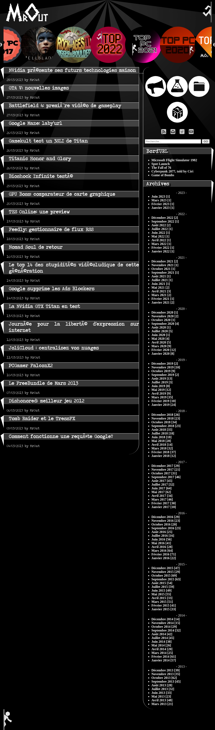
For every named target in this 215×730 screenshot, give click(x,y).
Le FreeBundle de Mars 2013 (43, 383)
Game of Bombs (163, 175)
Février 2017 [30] (164, 503)
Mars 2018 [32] (162, 448)
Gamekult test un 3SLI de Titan (48, 141)
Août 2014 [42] (162, 634)
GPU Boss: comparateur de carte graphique (62, 194)
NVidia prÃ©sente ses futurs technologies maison (72, 70)
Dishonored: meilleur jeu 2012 (46, 401)
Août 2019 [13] (162, 378)
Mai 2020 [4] (160, 338)
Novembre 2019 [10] (166, 367)
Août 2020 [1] (161, 327)
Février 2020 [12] (164, 350)
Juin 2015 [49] (162, 590)
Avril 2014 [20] (162, 649)
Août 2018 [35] (162, 429)
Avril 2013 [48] (162, 700)
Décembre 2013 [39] (166, 670)
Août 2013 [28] (162, 685)
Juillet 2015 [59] (163, 586)
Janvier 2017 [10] (164, 507)
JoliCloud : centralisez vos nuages (54, 348)
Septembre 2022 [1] (165, 221)
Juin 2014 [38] (162, 641)
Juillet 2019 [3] (162, 382)
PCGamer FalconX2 (31, 366)
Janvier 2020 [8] (163, 353)
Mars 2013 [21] (162, 704)
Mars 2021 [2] (161, 295)
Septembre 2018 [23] (166, 426)
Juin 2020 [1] (161, 335)
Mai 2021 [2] (160, 287)
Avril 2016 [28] (162, 547)
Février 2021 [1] (163, 298)
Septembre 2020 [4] (165, 323)
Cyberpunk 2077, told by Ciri (172, 171)
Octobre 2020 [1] (163, 320)
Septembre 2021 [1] (165, 272)
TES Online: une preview (39, 212)
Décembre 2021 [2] (165, 261)
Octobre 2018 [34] (164, 422)
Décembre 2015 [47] (166, 568)
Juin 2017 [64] (162, 488)
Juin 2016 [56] (162, 539)
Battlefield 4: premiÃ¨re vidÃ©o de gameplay (65, 106)
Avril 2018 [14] (162, 444)
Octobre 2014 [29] (164, 626)
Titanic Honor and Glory (40, 159)
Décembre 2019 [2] (165, 363)
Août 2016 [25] (162, 532)
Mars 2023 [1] (161, 200)
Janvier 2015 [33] (164, 609)
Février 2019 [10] (164, 401)
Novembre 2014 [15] (166, 623)
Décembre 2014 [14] (166, 619)
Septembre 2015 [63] (166, 579)
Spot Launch (161, 164)
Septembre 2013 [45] (166, 681)
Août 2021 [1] (161, 276)
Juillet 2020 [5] (162, 331)
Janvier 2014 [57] (164, 660)
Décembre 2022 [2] (165, 217)
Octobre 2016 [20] (164, 524)
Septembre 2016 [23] (166, 528)
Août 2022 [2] (161, 225)
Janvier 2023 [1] (163, 207)
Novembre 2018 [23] (166, 418)
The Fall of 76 (161, 167)
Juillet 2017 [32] (163, 484)
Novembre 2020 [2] (165, 316)
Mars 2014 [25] (162, 653)
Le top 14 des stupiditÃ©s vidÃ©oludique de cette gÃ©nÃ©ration (74, 268)
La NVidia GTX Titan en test (44, 306)
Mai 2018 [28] (161, 441)
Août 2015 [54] (162, 583)
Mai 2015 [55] (161, 594)
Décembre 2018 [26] (166, 414)
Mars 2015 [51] (162, 601)
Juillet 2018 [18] (163, 433)
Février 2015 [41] (164, 605)
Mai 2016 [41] (161, 543)
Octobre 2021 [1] (163, 269)
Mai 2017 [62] (161, 492)
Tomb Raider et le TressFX (42, 419)
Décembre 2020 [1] (165, 312)
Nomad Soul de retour (35, 247)
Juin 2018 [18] (162, 437)
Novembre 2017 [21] (166, 469)
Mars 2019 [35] (162, 397)
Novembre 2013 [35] (166, 674)
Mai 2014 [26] (161, 645)
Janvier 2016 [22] (164, 558)
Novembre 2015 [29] (166, 572)
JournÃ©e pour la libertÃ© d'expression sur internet (74, 327)
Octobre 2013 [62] (164, 678)
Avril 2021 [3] (161, 291)
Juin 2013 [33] (162, 692)
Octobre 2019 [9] (163, 371)
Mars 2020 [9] (161, 346)
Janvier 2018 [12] (164, 456)
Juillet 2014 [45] (163, 638)
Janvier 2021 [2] (163, 302)
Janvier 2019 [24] (164, 404)
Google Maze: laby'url (35, 123)
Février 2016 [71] (164, 554)
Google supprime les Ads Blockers (51, 289)
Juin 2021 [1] (161, 284)
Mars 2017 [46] (162, 499)
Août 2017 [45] (162, 481)
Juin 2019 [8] (161, 386)
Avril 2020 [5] (161, 342)
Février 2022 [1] (163, 247)
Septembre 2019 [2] (165, 375)
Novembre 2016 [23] (166, 520)
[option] (107, 45)
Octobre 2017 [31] (164, 473)
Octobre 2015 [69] (164, 575)
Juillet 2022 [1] (162, 229)
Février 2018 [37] (164, 452)
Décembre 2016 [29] (166, 517)
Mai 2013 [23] (161, 696)
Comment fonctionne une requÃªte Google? (61, 436)
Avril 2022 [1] (161, 240)
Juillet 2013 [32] (163, 689)
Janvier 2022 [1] (163, 251)
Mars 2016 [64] (162, 550)
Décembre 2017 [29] (166, 466)
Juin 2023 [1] (161, 196)
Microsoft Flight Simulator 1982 (174, 160)
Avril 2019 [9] (161, 393)
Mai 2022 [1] (160, 236)
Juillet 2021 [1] (162, 280)
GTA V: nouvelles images (39, 88)
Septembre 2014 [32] (166, 630)
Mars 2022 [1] (161, 244)
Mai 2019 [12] (161, 389)
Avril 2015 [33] (162, 598)
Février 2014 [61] (164, 656)
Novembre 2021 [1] (165, 265)
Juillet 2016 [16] (163, 535)
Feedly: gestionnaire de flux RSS (51, 230)
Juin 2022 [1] (161, 232)
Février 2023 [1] (163, 204)
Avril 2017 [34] (162, 495)
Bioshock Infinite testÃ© (41, 176)
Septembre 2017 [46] (166, 477)
